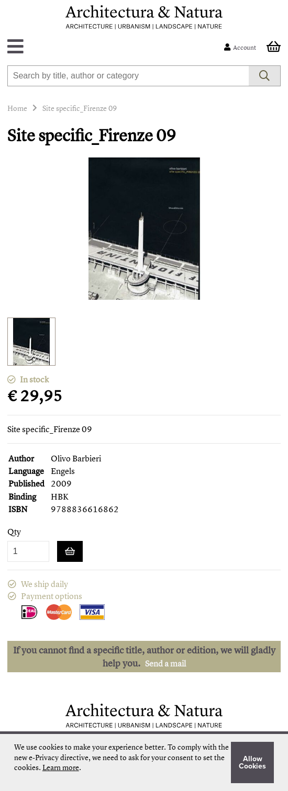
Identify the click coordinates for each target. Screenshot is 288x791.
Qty (14, 531)
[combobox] (128, 75)
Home (17, 108)
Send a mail (165, 663)
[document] (144, 762)
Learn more (60, 767)
